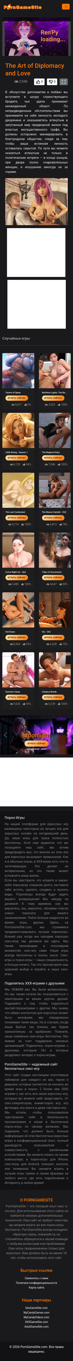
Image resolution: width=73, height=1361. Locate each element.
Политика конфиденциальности (36, 1282)
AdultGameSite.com (36, 1326)
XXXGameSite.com (36, 1322)
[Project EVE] (44, 749)
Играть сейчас (17, 398)
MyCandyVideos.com (36, 1317)
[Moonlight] (30, 749)
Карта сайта (36, 1287)
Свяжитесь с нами (36, 1278)
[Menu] (66, 7)
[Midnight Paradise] (37, 749)
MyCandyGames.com (36, 1312)
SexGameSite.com (36, 1307)
